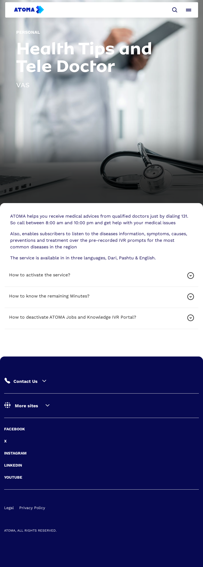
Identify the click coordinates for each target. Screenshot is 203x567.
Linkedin (13, 465)
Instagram (15, 453)
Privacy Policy (32, 508)
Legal (9, 508)
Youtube (13, 477)
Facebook (14, 429)
